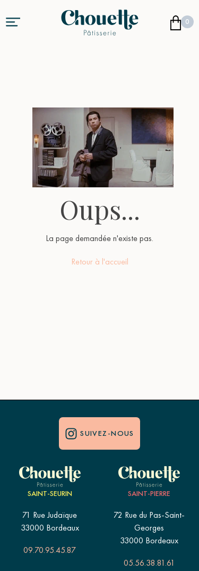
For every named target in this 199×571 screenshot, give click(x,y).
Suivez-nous (99, 433)
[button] (12, 21)
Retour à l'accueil (99, 261)
